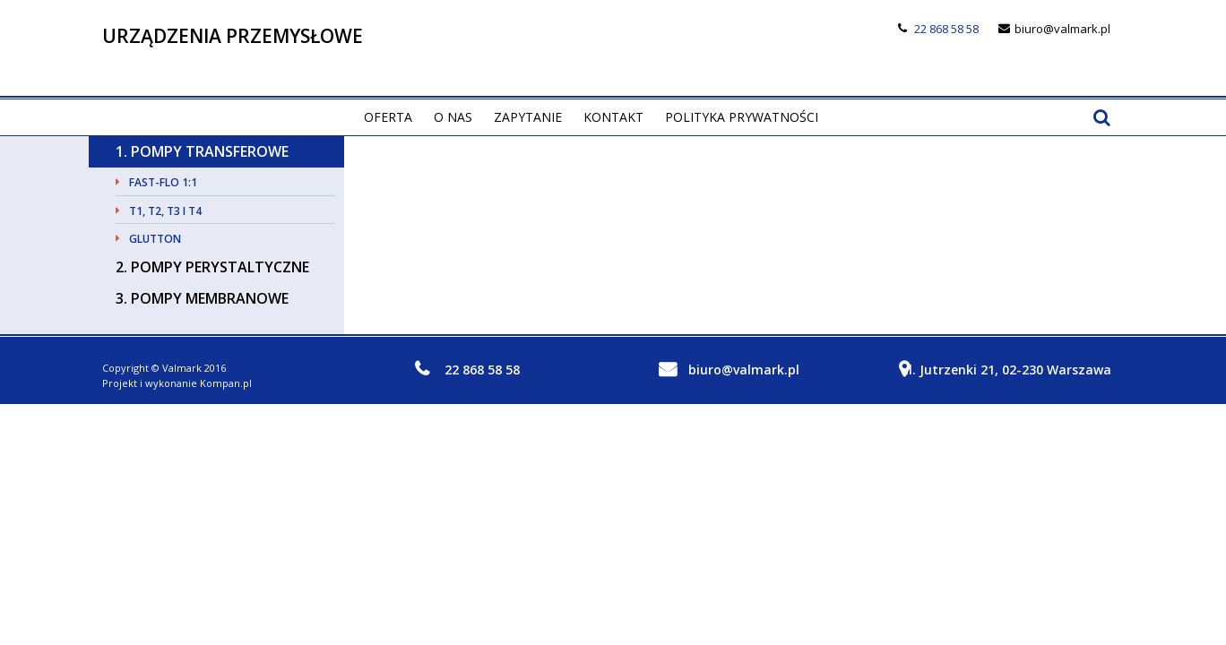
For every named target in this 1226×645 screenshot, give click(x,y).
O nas (453, 116)
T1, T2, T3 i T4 (165, 211)
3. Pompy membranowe (202, 298)
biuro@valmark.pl (1062, 29)
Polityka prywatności (741, 116)
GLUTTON (155, 238)
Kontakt (613, 116)
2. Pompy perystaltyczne (212, 267)
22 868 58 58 (946, 29)
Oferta (388, 116)
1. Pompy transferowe (202, 151)
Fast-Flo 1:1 (163, 182)
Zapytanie (528, 116)
